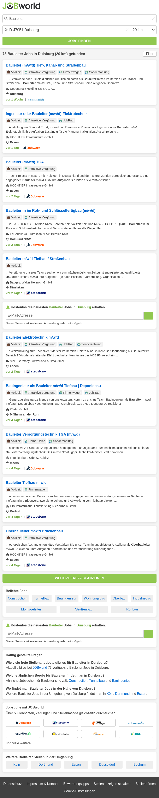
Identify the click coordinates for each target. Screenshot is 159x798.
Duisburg (46, 54)
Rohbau (132, 609)
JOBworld (40, 667)
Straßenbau (84, 609)
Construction (17, 598)
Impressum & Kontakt (42, 784)
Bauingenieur (66, 598)
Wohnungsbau (94, 598)
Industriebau (142, 598)
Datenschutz (12, 784)
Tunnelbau (41, 598)
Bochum (140, 764)
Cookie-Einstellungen (79, 791)
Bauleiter (15, 54)
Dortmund (122, 693)
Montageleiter (31, 609)
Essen (141, 693)
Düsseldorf (107, 764)
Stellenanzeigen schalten (112, 784)
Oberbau (119, 598)
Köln (110, 693)
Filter (149, 54)
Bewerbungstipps (76, 784)
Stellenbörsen (145, 784)
